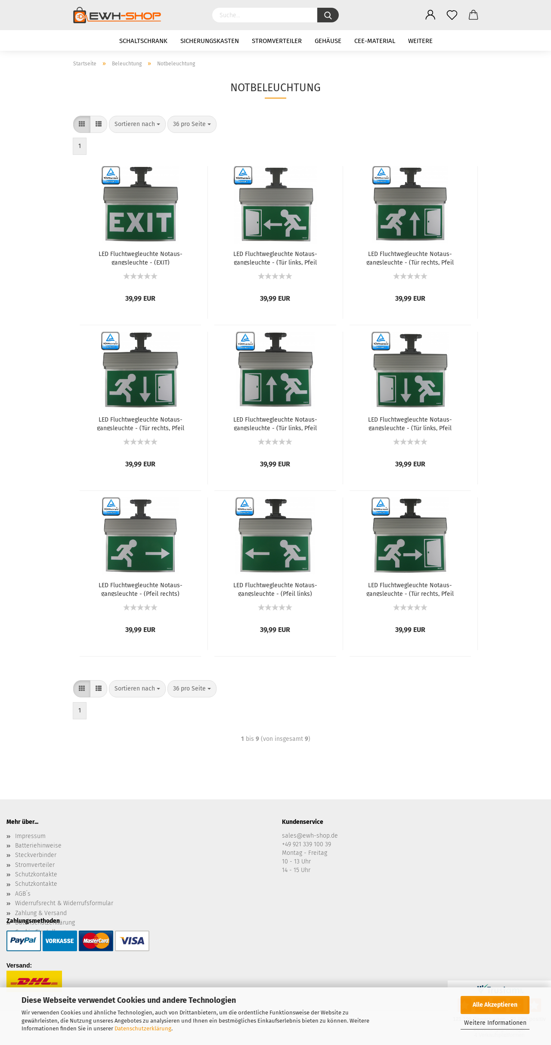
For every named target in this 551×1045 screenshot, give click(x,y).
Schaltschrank (143, 41)
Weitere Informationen (495, 1023)
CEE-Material (374, 41)
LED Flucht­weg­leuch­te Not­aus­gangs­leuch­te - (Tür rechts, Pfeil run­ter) (140, 423)
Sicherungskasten (209, 41)
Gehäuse (328, 41)
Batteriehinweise (38, 845)
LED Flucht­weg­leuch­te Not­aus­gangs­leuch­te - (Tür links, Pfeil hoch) (275, 423)
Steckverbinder (35, 855)
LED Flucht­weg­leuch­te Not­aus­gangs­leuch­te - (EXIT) (141, 257)
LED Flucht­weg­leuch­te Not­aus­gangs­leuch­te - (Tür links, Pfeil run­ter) (410, 423)
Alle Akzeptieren (495, 1004)
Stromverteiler (277, 41)
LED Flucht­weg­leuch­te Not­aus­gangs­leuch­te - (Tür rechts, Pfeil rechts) (410, 589)
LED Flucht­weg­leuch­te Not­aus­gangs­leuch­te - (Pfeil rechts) (141, 589)
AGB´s (23, 893)
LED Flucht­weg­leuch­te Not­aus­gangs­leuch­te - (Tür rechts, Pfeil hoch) (410, 257)
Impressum (30, 836)
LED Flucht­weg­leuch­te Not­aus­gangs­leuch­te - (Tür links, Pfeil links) (275, 257)
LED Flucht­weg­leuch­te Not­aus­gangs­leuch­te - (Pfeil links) (275, 589)
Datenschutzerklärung (143, 1028)
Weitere (420, 41)
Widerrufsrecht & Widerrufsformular (64, 903)
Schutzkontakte (36, 874)
